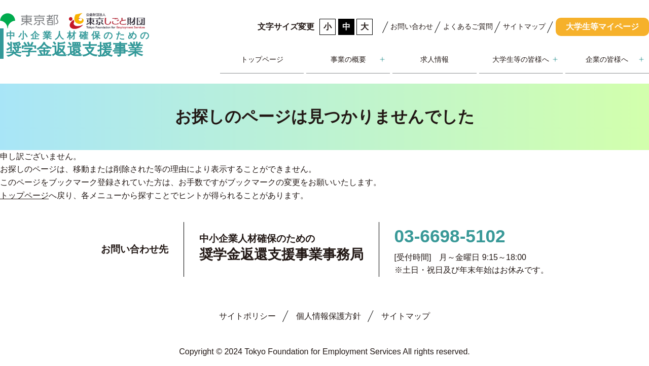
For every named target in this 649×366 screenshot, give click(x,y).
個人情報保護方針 (328, 316)
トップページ (262, 59)
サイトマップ (524, 26)
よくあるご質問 (468, 26)
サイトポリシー (247, 316)
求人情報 (434, 59)
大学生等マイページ (602, 26)
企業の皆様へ (607, 59)
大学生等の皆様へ (520, 59)
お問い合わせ (411, 26)
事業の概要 (348, 59)
